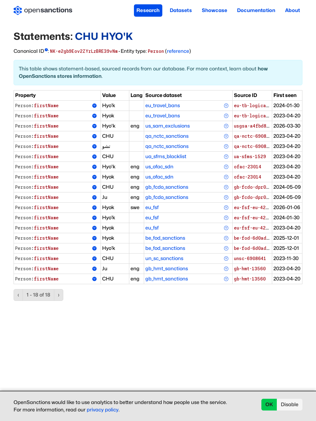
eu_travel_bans (162, 105)
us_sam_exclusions (167, 126)
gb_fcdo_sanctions (166, 187)
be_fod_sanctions (165, 238)
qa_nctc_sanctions (167, 136)
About (292, 10)
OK (269, 404)
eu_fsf (152, 207)
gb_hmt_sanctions (166, 269)
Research (148, 10)
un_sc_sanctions (164, 258)
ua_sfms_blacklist (165, 156)
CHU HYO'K (104, 36)
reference (178, 51)
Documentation (256, 10)
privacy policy (102, 410)
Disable (289, 404)
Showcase (214, 10)
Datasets (181, 10)
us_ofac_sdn (159, 167)
